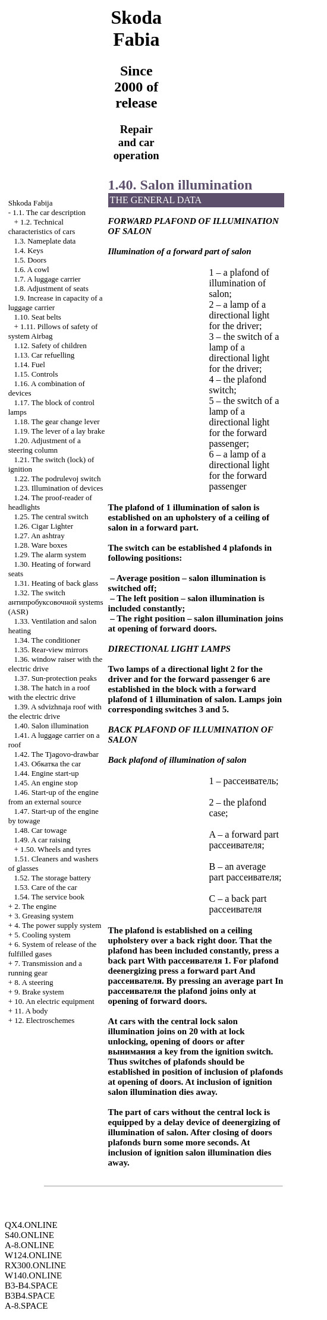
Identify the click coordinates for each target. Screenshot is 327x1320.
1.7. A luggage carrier (47, 278)
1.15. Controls (36, 374)
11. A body (31, 1010)
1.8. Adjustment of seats (51, 288)
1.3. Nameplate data (45, 240)
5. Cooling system (42, 934)
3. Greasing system (43, 915)
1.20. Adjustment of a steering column (44, 445)
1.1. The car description (49, 212)
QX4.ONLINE (31, 1225)
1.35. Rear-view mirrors (51, 649)
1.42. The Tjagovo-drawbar (56, 754)
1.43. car (47, 763)
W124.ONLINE (33, 1255)
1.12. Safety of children (50, 345)
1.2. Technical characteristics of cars (42, 226)
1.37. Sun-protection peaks (55, 678)
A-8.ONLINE (29, 1245)
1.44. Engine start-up (46, 773)
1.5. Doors (30, 259)
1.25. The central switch (51, 516)
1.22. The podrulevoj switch (57, 478)
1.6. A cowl (31, 269)
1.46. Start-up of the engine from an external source (53, 797)
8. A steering (33, 982)
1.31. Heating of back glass (56, 583)
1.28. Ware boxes (40, 545)
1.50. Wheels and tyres (55, 849)
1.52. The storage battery (52, 877)
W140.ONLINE (33, 1275)
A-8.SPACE (26, 1305)
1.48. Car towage (40, 830)
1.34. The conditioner (47, 640)
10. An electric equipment (54, 1001)
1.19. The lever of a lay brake (59, 431)
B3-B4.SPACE (31, 1285)
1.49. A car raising (42, 839)
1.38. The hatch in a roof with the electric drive (49, 692)
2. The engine (35, 906)
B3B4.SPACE (30, 1295)
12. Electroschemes (44, 1020)
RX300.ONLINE (35, 1265)
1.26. (43, 526)
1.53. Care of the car (45, 887)
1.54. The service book (49, 896)
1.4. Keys (28, 250)
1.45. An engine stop (45, 782)
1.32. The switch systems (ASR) (55, 602)
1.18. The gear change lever (56, 421)
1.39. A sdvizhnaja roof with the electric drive (55, 711)
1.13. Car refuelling (44, 354)
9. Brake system (39, 991)
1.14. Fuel (29, 364)
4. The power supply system (57, 925)
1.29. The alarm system (50, 554)
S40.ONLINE (29, 1235)
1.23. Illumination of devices (58, 488)
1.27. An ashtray (39, 535)
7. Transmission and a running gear (45, 968)
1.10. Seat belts (37, 316)
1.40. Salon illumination (51, 725)
